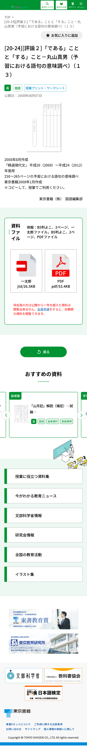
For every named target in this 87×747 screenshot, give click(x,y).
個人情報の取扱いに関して (59, 730)
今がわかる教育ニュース (37, 497)
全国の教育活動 (29, 556)
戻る (43, 352)
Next (81, 416)
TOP (7, 17)
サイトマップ (32, 730)
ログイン (72, 5)
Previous (6, 416)
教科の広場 (61, 5)
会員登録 (43, 309)
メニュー (81, 5)
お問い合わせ (13, 730)
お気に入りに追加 (64, 35)
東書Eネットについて (18, 726)
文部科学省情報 (29, 516)
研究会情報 (25, 536)
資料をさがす (47, 5)
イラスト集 (25, 575)
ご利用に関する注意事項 (48, 726)
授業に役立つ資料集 (33, 477)
